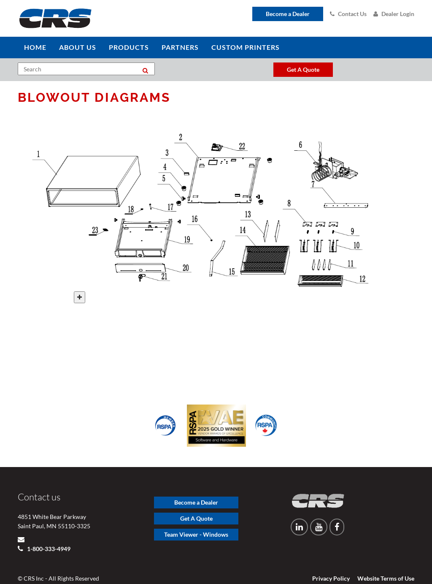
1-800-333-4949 (48, 535)
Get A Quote (196, 504)
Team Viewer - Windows (196, 520)
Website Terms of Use (385, 564)
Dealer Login (393, 13)
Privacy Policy (331, 564)
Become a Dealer (288, 13)
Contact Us (348, 13)
